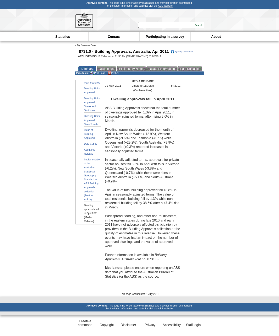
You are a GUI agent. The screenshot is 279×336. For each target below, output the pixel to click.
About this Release (89, 151)
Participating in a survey (165, 36)
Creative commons (85, 323)
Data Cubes (90, 143)
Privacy (150, 325)
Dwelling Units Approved (92, 90)
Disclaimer (128, 325)
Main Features (92, 82)
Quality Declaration (182, 51)
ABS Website (165, 5)
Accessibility (172, 325)
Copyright (107, 325)
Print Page (97, 73)
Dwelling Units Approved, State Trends (92, 120)
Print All (113, 73)
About (216, 36)
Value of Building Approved (89, 134)
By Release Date (86, 45)
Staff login (193, 325)
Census (114, 36)
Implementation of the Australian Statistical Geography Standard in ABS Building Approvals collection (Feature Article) (92, 179)
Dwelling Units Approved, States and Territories (92, 104)
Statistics (62, 36)
